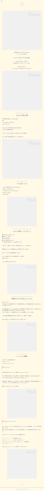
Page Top (22, 484)
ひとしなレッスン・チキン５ (8, 438)
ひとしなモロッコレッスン (7, 443)
